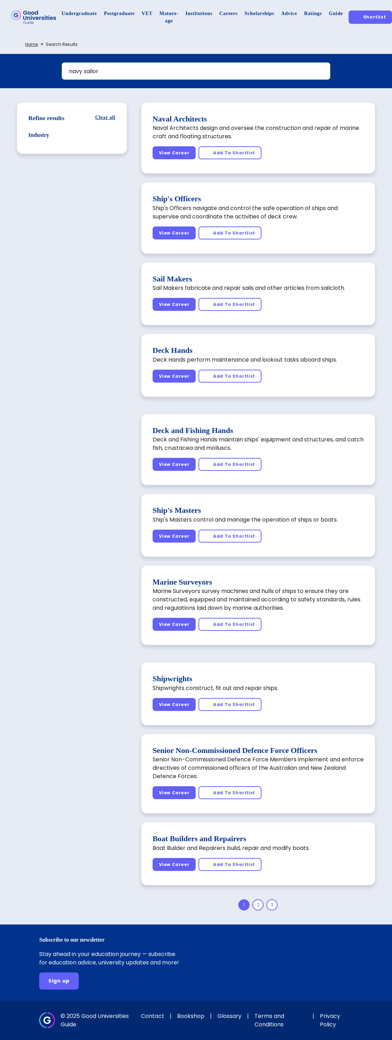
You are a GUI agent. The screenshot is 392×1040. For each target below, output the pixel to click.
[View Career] (174, 152)
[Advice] (289, 13)
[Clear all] (105, 117)
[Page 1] (244, 904)
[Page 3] (272, 904)
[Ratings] (313, 13)
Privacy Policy (330, 1020)
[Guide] (336, 13)
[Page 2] (258, 904)
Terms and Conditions (269, 1020)
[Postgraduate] (119, 13)
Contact (152, 1016)
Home (31, 44)
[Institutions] (199, 13)
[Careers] (228, 13)
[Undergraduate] (79, 13)
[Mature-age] (169, 17)
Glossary (229, 1016)
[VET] (147, 13)
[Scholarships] (259, 13)
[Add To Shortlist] (229, 152)
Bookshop (190, 1016)
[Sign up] (59, 981)
